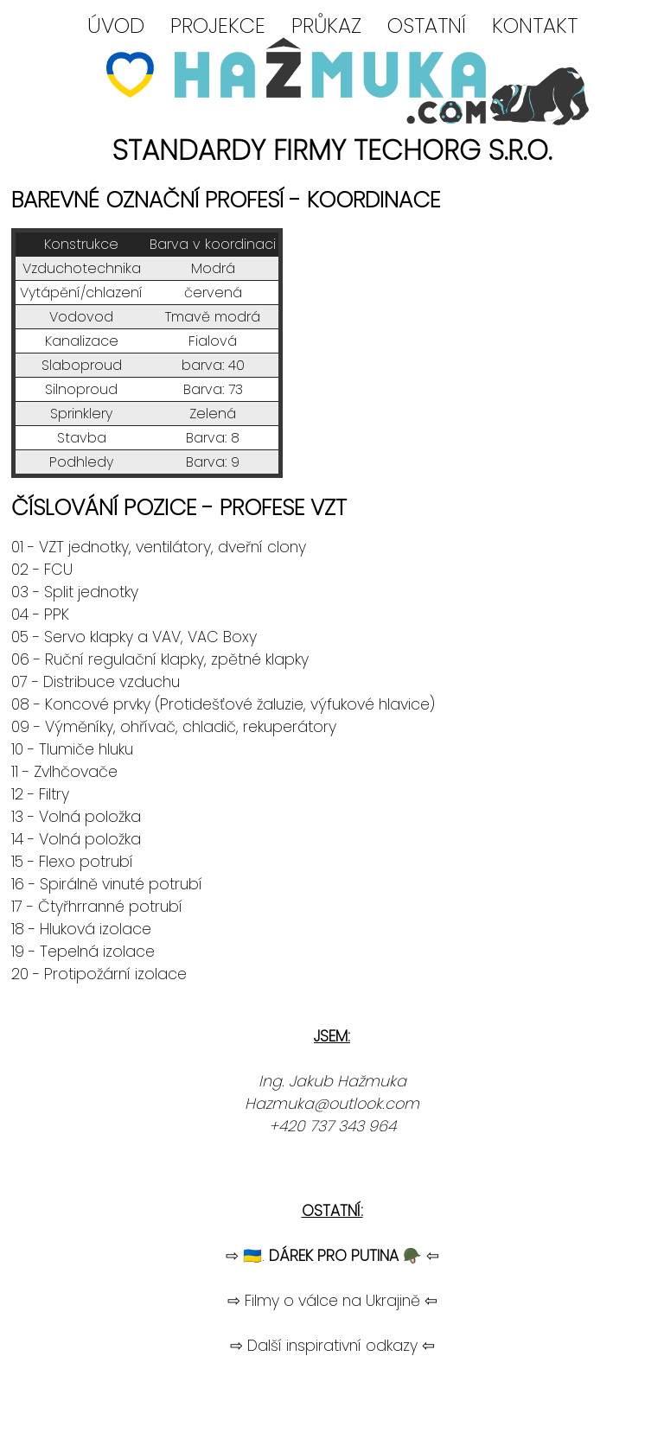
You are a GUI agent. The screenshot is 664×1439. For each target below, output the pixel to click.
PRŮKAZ (326, 25)
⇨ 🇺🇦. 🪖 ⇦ (332, 1255)
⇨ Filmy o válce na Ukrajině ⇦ (332, 1300)
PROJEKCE (217, 25)
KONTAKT (535, 25)
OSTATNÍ (426, 25)
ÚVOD (115, 25)
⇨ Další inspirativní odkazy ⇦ (332, 1345)
